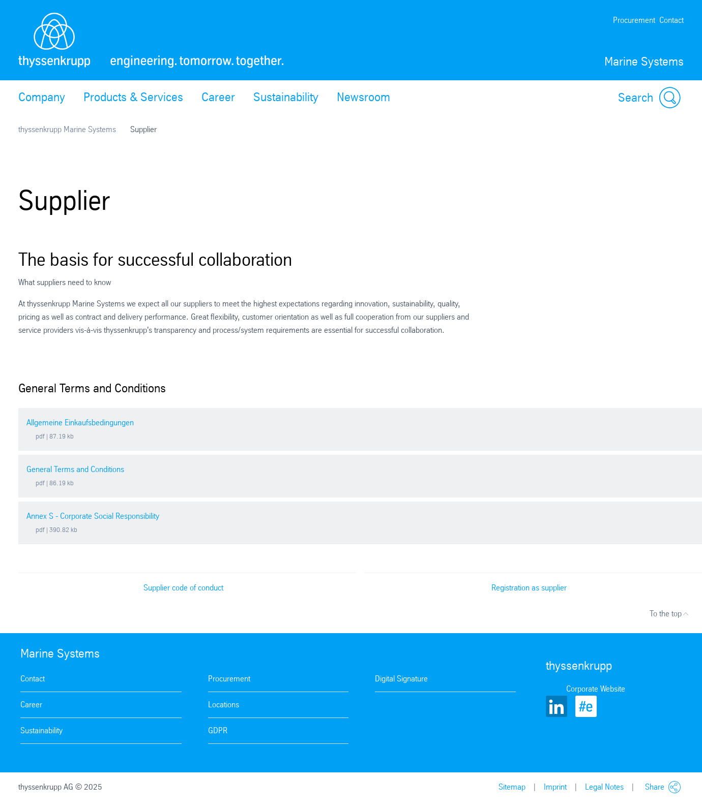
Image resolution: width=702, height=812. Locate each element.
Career (218, 97)
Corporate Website (595, 689)
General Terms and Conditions (75, 469)
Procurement (634, 20)
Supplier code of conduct (183, 587)
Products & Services (133, 97)
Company (41, 97)
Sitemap (512, 787)
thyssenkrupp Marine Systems (67, 129)
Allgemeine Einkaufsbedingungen (80, 422)
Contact (671, 20)
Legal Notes (604, 787)
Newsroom (363, 97)
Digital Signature (401, 678)
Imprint (555, 787)
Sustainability (285, 97)
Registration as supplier (529, 587)
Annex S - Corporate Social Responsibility (92, 516)
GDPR (217, 730)
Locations (223, 704)
